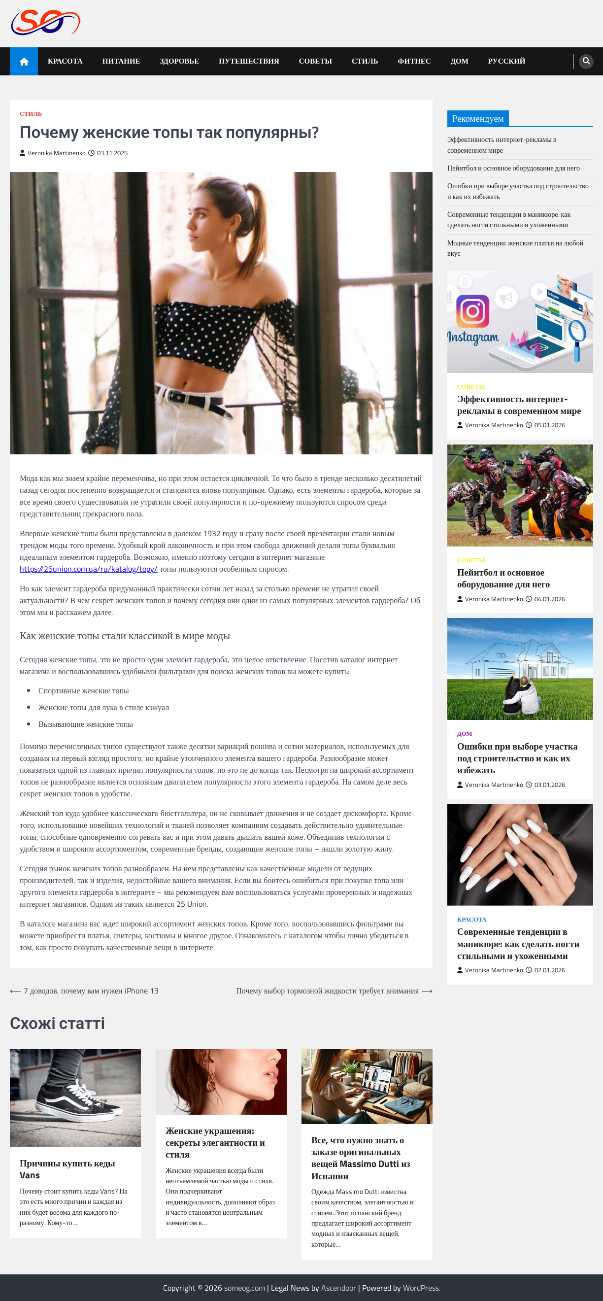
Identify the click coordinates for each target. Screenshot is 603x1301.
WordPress (421, 1288)
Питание (121, 61)
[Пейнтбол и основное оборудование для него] (520, 496)
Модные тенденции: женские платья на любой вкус (515, 248)
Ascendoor (338, 1288)
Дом (460, 61)
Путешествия (249, 61)
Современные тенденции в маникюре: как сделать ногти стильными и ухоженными (509, 219)
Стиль (365, 61)
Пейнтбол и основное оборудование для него (513, 168)
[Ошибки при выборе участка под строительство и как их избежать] (520, 669)
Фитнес (414, 61)
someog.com (244, 1288)
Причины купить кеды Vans (67, 1169)
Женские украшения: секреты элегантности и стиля (215, 1143)
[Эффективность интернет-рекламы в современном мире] (520, 322)
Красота (65, 61)
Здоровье (180, 61)
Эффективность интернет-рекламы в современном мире (502, 144)
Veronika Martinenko (53, 153)
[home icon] (24, 61)
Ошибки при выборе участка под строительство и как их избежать (518, 191)
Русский (507, 61)
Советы (315, 61)
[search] (586, 61)
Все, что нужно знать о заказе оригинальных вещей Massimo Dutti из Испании (360, 1158)
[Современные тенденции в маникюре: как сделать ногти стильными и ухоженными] (520, 855)
